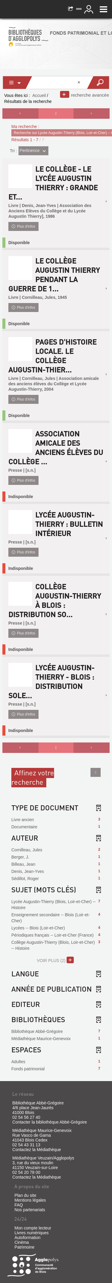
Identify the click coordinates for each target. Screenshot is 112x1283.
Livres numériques (31, 1232)
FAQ (18, 1205)
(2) (55, 960)
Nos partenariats (29, 1209)
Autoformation (27, 1237)
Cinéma (21, 1242)
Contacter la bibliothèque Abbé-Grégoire (49, 1122)
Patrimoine (24, 1247)
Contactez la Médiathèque (36, 1149)
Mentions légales (30, 1200)
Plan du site (25, 1195)
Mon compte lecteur (32, 1228)
